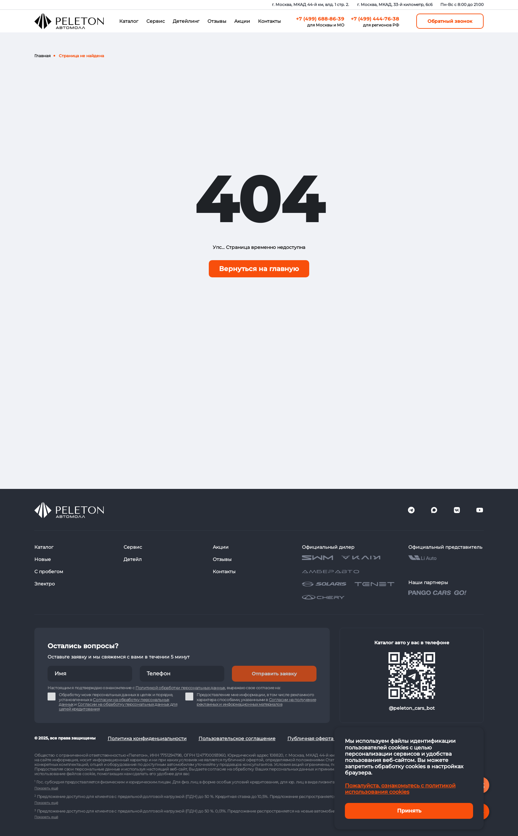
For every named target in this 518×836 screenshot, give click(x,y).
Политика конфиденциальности (147, 738)
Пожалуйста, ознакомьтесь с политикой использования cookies (400, 788)
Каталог (128, 21)
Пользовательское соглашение (237, 738)
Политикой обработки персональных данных (180, 687)
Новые (42, 559)
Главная (42, 55)
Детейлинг (186, 21)
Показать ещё (46, 788)
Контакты (269, 21)
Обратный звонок (449, 21)
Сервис (155, 21)
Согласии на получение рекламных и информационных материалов (256, 702)
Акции (242, 21)
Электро (44, 584)
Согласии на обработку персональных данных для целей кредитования (118, 706)
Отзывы (216, 21)
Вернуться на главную (259, 269)
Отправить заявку (274, 674)
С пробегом (48, 572)
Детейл (133, 559)
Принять (409, 811)
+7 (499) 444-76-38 (375, 19)
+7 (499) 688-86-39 (320, 19)
